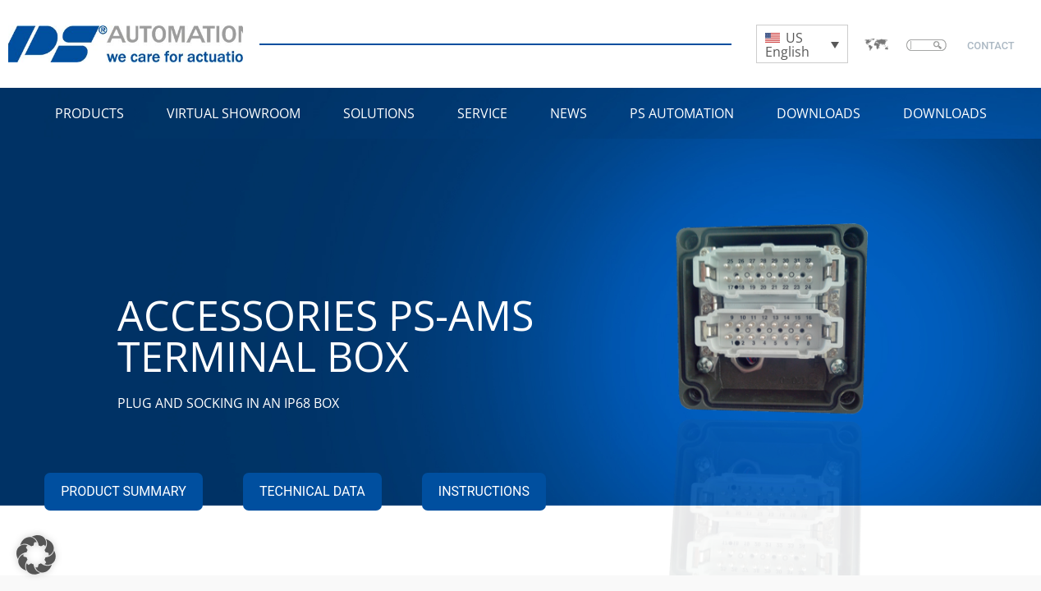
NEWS (568, 113)
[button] (36, 555)
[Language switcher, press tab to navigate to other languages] (801, 44)
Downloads (818, 113)
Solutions (379, 113)
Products (89, 113)
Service (482, 113)
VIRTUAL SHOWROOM (233, 113)
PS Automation (682, 113)
